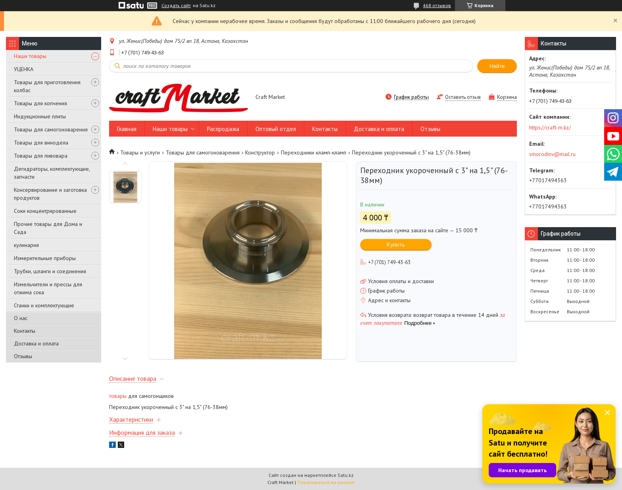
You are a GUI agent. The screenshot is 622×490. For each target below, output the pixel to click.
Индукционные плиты (40, 116)
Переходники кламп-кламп (313, 152)
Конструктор (260, 152)
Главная (126, 129)
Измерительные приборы (45, 258)
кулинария (26, 245)
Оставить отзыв (463, 97)
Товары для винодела (41, 142)
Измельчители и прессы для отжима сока (48, 288)
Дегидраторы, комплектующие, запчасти (52, 172)
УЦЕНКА (23, 69)
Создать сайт (176, 5)
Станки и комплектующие (44, 305)
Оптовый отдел (275, 129)
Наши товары (30, 56)
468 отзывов (437, 5)
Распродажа (223, 129)
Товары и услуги (140, 152)
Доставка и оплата (36, 343)
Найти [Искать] (497, 66)
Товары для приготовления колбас (47, 86)
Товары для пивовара (40, 155)
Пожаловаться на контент (326, 482)
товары (118, 395)
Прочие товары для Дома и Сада (48, 227)
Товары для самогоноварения (51, 129)
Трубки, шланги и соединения (50, 271)
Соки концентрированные (45, 210)
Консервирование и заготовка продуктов (50, 193)
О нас (20, 318)
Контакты (24, 330)
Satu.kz (345, 475)
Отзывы (23, 356)
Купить (396, 244)
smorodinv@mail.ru (552, 154)
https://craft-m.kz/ (550, 127)
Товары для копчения (40, 103)
